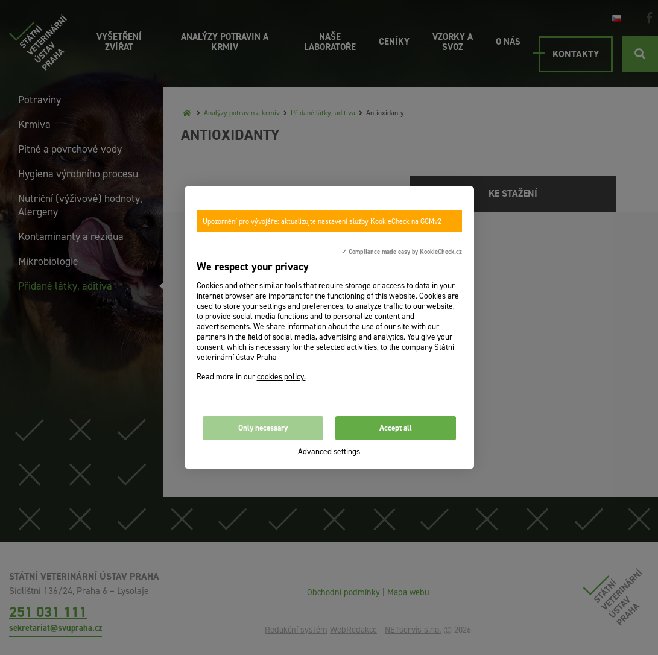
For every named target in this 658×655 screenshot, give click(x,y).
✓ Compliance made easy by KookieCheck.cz (401, 251)
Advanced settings (329, 451)
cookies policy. (281, 377)
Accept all (395, 428)
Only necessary (263, 428)
